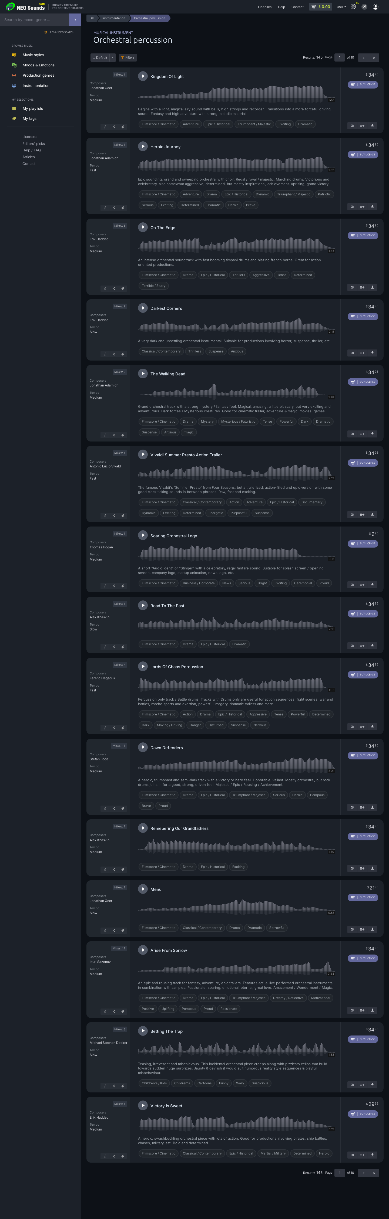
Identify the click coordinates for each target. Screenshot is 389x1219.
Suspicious (260, 1083)
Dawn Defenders (166, 747)
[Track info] (104, 127)
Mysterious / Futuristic (238, 421)
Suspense (216, 351)
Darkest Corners (166, 308)
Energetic (216, 513)
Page (329, 57)
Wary (240, 1083)
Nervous (259, 725)
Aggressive (261, 275)
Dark (304, 421)
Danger (195, 725)
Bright (262, 583)
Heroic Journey (165, 146)
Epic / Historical (218, 124)
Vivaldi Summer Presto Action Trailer (186, 454)
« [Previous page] (363, 58)
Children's (182, 1083)
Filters (129, 57)
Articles (28, 157)
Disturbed (216, 725)
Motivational (320, 998)
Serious (147, 205)
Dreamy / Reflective (288, 998)
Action (234, 502)
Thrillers (238, 275)
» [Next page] (374, 58)
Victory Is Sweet (166, 1105)
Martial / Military (273, 1153)
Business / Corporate (199, 583)
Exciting (285, 124)
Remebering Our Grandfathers (179, 828)
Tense (281, 275)
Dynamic (263, 194)
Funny (224, 1083)
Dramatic (305, 124)
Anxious (237, 351)
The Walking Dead (167, 373)
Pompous (317, 795)
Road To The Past (167, 605)
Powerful (286, 421)
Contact (28, 163)
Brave (250, 205)
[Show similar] (352, 126)
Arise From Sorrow (168, 950)
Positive (148, 1009)
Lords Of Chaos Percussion (176, 666)
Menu (156, 889)
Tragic (189, 432)
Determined (190, 205)
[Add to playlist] (362, 126)
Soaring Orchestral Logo (173, 535)
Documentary (312, 502)
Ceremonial (303, 583)
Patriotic (324, 194)
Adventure (191, 124)
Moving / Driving (169, 725)
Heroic (233, 205)
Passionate (228, 1009)
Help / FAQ (31, 150)
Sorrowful (276, 928)
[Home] (91, 18)
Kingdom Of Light (167, 76)
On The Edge (162, 227)
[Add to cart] (363, 85)
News (226, 583)
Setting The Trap (166, 1031)
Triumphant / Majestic (254, 124)
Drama (211, 194)
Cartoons (204, 1083)
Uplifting (168, 1009)
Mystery (207, 421)
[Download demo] (372, 126)
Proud (324, 583)
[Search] (75, 19)
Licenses (29, 136)
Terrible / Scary (154, 286)
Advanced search (62, 32)
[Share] (113, 127)
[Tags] (122, 127)
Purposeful (239, 513)
